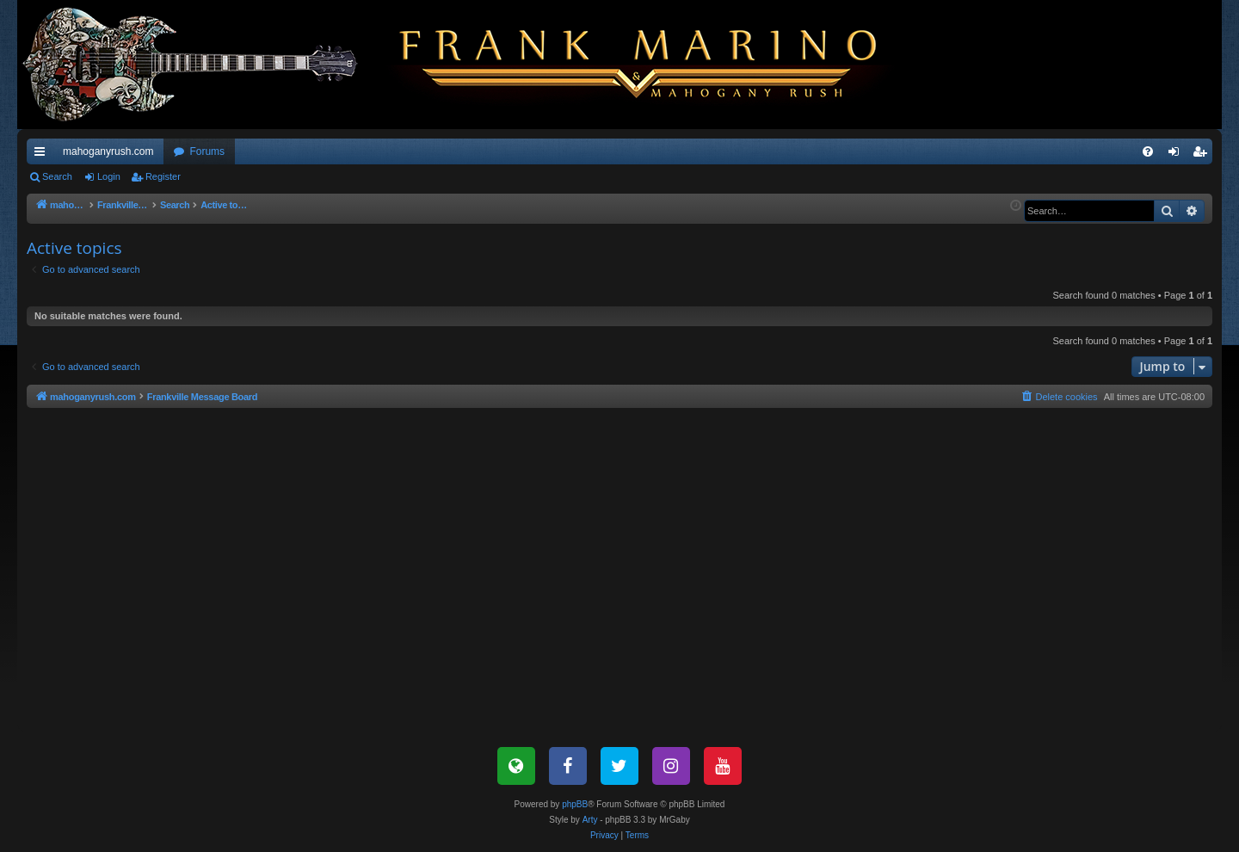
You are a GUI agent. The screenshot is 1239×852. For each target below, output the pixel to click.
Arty (590, 819)
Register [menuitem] (1203, 154)
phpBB (575, 804)
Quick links (43, 154)
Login (108, 176)
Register (163, 176)
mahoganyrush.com (108, 151)
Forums (207, 151)
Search (57, 176)
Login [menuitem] (1177, 154)
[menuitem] (1148, 151)
